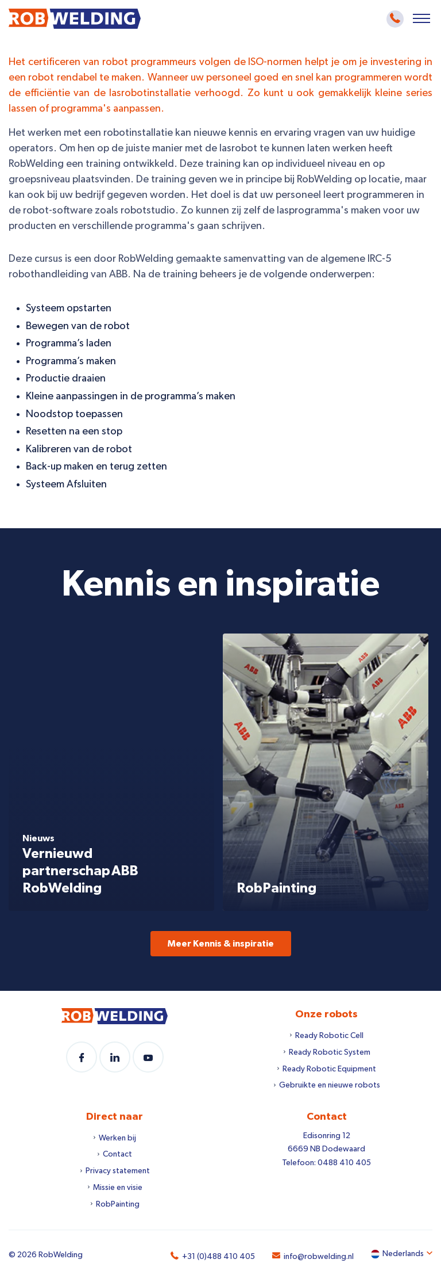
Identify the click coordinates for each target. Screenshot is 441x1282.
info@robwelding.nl (319, 1257)
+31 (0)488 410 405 (218, 1257)
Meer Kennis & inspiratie (221, 943)
